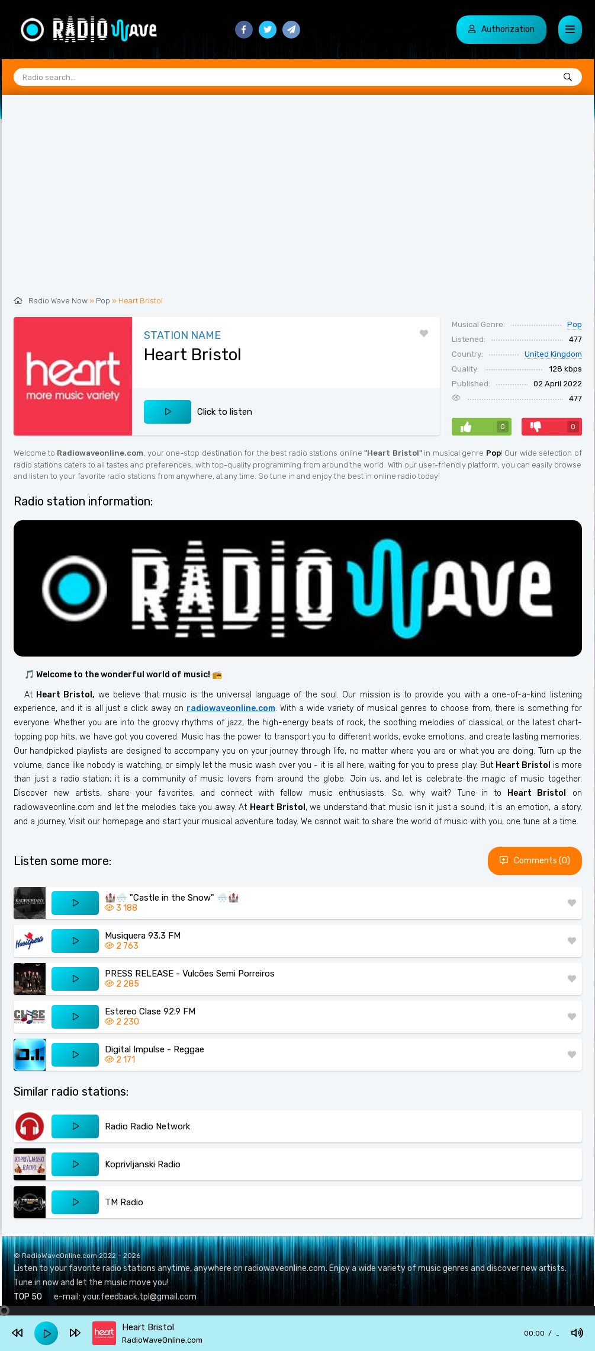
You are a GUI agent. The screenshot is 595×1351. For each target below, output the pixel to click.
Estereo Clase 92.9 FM (150, 1011)
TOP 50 (28, 1297)
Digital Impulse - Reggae (154, 1049)
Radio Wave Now (58, 300)
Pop (103, 300)
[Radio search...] (568, 77)
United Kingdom (553, 354)
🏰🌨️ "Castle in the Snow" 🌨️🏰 (172, 897)
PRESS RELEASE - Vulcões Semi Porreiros (190, 973)
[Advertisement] (297, 201)
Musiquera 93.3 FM (143, 935)
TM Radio (124, 1202)
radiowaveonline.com (230, 708)
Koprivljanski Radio (143, 1164)
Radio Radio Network (147, 1126)
